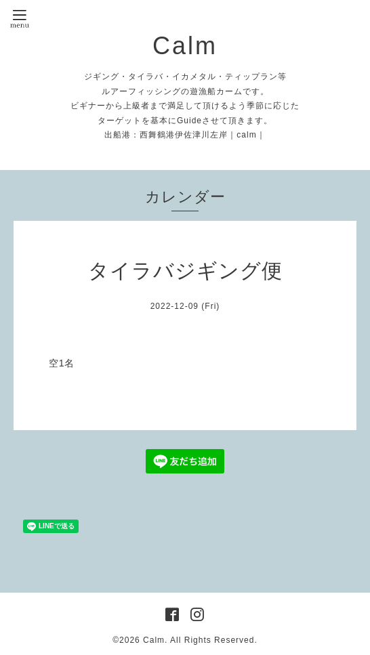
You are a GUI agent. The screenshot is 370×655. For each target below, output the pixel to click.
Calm (185, 46)
